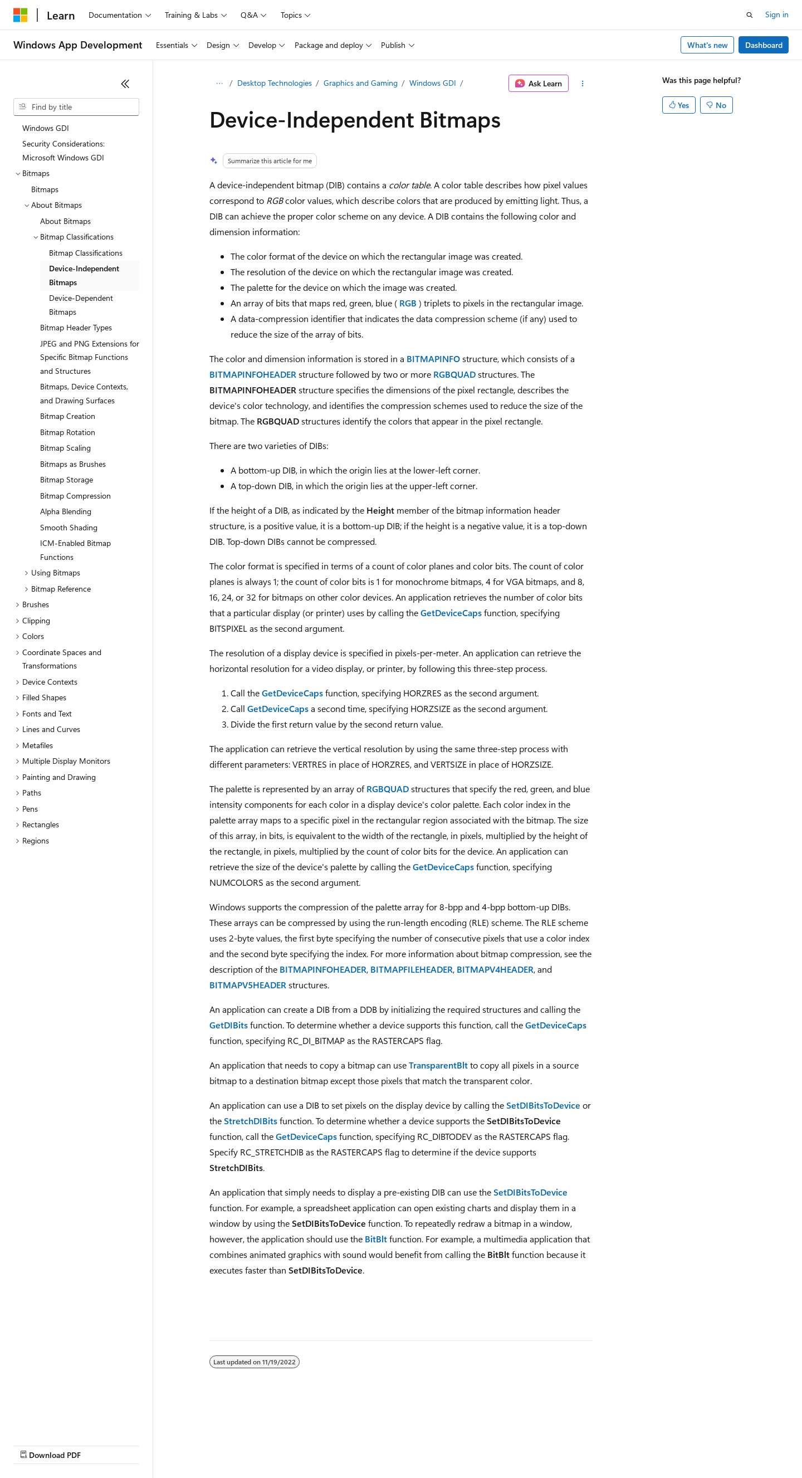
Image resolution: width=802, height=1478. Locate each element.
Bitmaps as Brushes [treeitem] (73, 463)
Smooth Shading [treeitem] (68, 527)
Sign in (777, 14)
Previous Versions (101, 1444)
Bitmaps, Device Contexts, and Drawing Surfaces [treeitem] (84, 393)
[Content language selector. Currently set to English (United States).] (64, 1418)
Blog (151, 1444)
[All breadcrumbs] (219, 83)
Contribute (199, 1444)
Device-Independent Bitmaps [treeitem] (84, 275)
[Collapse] (125, 84)
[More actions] (583, 83)
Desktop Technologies (274, 82)
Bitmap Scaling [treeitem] (65, 447)
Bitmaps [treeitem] (44, 189)
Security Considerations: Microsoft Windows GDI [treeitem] (63, 150)
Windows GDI (432, 82)
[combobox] (76, 107)
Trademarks (461, 1444)
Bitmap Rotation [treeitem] (67, 432)
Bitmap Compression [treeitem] (75, 495)
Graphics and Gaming (361, 82)
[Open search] (750, 15)
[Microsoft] (20, 15)
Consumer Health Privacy (320, 1444)
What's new (707, 45)
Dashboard (764, 45)
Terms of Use (407, 1444)
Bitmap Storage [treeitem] (66, 479)
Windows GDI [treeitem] (45, 128)
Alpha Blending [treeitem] (65, 511)
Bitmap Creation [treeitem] (67, 416)
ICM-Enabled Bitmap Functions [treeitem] (75, 550)
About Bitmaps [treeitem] (65, 221)
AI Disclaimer (35, 1444)
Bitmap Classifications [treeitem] (86, 252)
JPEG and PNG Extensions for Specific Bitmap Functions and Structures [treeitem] (89, 357)
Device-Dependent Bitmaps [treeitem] (81, 304)
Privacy (243, 1444)
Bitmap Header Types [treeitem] (76, 327)
